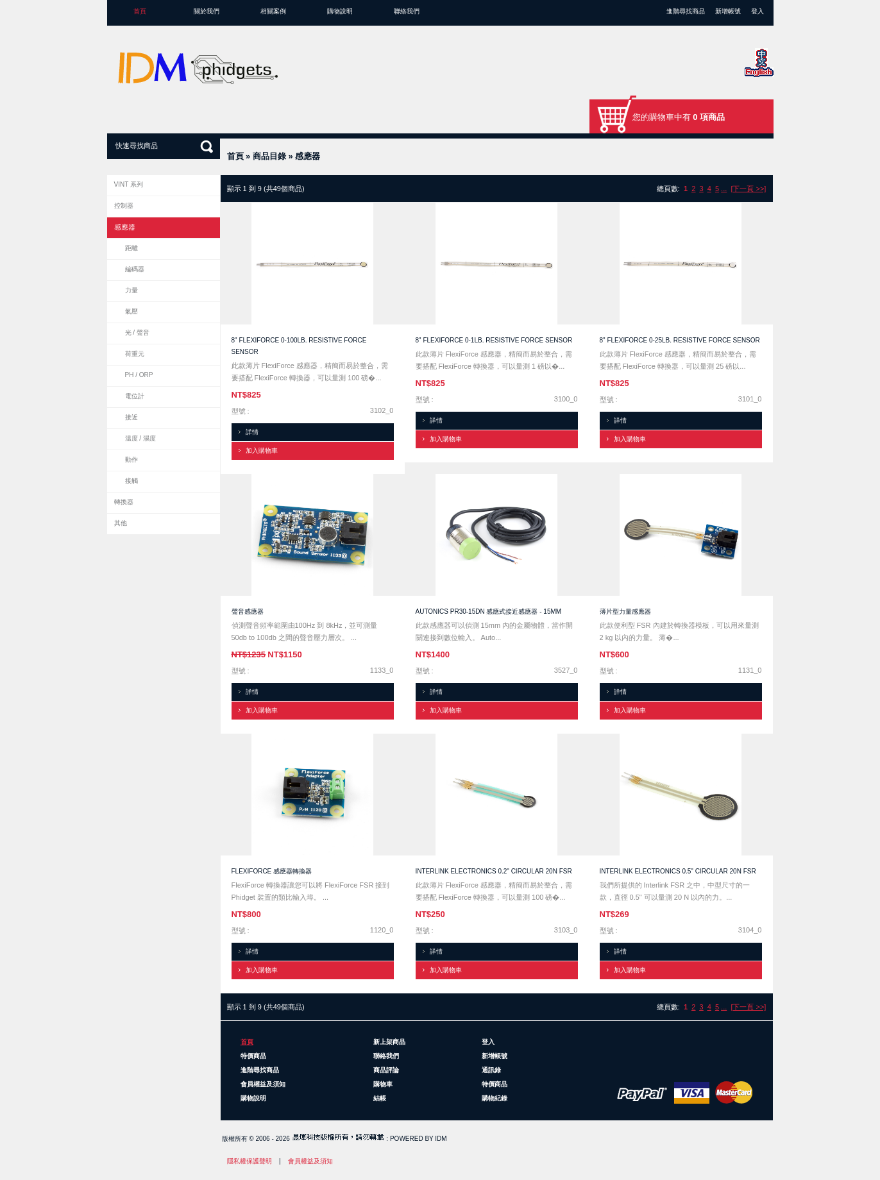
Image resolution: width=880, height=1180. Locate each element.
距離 (131, 247)
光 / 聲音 (137, 332)
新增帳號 (728, 11)
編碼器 (134, 269)
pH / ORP (139, 374)
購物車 (383, 1084)
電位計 (134, 396)
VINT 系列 (128, 184)
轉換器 (123, 501)
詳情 (252, 431)
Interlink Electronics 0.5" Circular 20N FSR (678, 871)
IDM (440, 1138)
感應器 (307, 156)
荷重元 (134, 353)
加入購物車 (262, 450)
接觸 (131, 480)
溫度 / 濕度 (140, 438)
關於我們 (206, 11)
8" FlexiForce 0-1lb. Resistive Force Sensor (494, 340)
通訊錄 (491, 1070)
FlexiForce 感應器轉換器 (272, 871)
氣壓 (131, 311)
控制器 (123, 205)
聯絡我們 (406, 11)
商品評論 (386, 1070)
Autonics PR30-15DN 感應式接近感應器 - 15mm (489, 611)
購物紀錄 (494, 1098)
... (724, 188)
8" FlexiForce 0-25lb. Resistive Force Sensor (680, 340)
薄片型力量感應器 (625, 611)
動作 (131, 459)
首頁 (139, 11)
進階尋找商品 (685, 11)
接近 (131, 417)
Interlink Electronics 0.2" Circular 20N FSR (494, 871)
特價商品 (253, 1055)
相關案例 (273, 11)
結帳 (379, 1098)
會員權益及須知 (263, 1084)
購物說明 (340, 11)
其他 (120, 523)
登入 (757, 11)
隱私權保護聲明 (249, 1161)
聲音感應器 (248, 611)
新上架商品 (389, 1041)
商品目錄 (269, 156)
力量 (131, 290)
